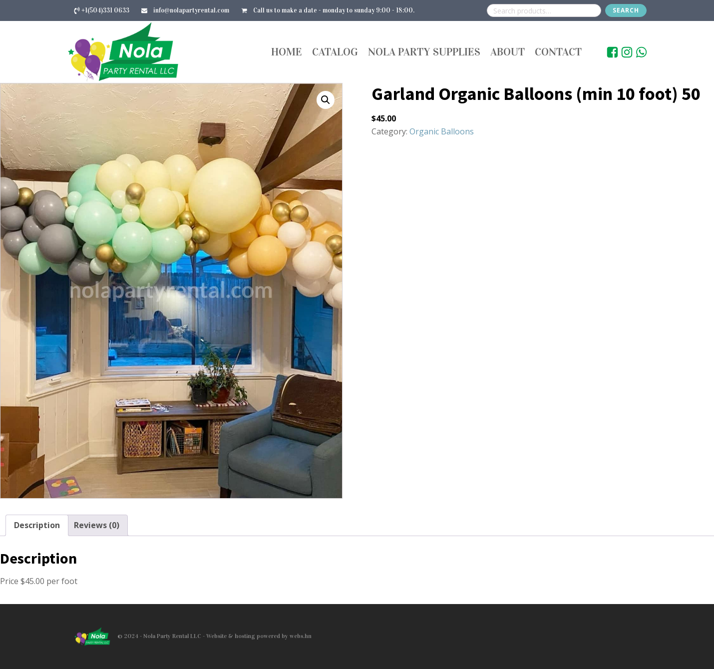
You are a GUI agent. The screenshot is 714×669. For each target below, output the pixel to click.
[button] (326, 100)
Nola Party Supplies (424, 51)
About (507, 51)
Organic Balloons (441, 131)
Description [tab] (37, 525)
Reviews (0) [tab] (96, 525)
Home (286, 51)
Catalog (335, 51)
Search (626, 10)
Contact (558, 51)
